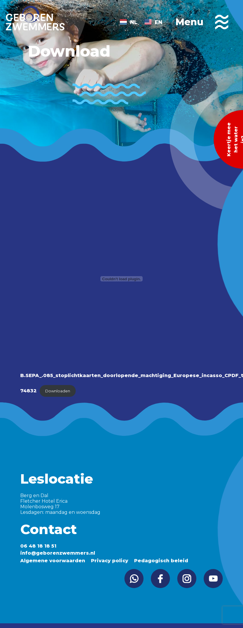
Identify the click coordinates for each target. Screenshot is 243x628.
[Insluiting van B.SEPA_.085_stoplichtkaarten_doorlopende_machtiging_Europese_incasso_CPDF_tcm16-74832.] (121, 279)
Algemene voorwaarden (52, 560)
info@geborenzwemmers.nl (57, 553)
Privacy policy (109, 560)
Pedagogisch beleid (161, 560)
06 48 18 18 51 (38, 546)
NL (133, 22)
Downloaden (57, 391)
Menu (202, 22)
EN (158, 22)
